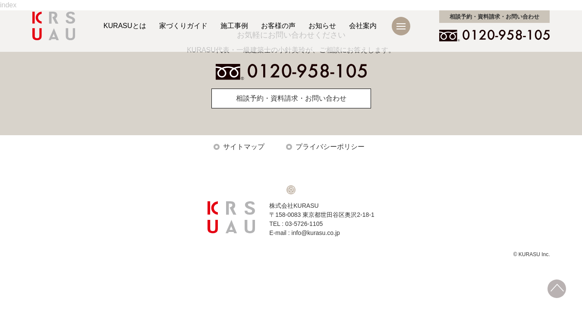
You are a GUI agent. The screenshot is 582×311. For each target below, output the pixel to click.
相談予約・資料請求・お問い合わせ (291, 98)
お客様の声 (278, 25)
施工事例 (234, 25)
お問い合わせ (494, 16)
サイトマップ (243, 146)
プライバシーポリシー (330, 146)
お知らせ (322, 25)
